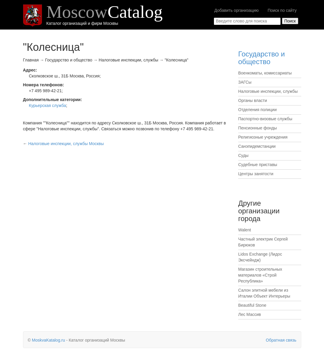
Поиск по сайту (281, 10)
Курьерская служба (47, 105)
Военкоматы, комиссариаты (265, 73)
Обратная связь (281, 340)
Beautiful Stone (252, 305)
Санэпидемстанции (256, 146)
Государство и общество (261, 58)
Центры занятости (255, 173)
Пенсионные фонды (257, 128)
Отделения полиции (257, 109)
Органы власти (252, 100)
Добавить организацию (236, 10)
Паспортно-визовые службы (265, 118)
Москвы (66, 143)
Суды (243, 155)
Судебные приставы (257, 164)
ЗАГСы (245, 82)
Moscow (104, 11)
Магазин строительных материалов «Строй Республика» (260, 275)
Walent (244, 230)
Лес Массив (249, 314)
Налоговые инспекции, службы (268, 91)
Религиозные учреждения (263, 137)
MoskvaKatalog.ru (48, 340)
